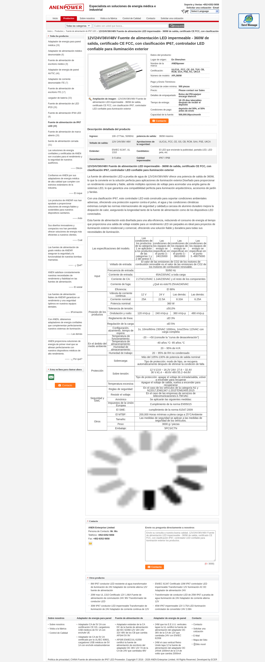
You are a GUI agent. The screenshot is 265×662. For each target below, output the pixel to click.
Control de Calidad (132, 18)
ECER (214, 659)
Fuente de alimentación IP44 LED (64, 113)
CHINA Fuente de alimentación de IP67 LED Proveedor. (98, 659)
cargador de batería (57, 98)
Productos (68, 18)
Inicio (55, 18)
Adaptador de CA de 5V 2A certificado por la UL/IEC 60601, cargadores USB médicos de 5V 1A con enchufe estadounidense (94, 641)
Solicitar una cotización (198, 7)
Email (216, 7)
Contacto (150, 18)
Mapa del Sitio (200, 640)
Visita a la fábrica (108, 18)
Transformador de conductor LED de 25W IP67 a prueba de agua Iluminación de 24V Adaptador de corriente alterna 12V (184, 598)
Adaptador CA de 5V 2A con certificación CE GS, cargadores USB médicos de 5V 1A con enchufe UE (94, 628)
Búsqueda (178, 25)
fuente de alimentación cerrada (63, 141)
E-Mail (196, 635)
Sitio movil (199, 644)
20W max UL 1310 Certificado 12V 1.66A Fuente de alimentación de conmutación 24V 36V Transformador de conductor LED (118, 598)
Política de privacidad (58, 659)
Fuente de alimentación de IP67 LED (81, 31)
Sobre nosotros (87, 18)
